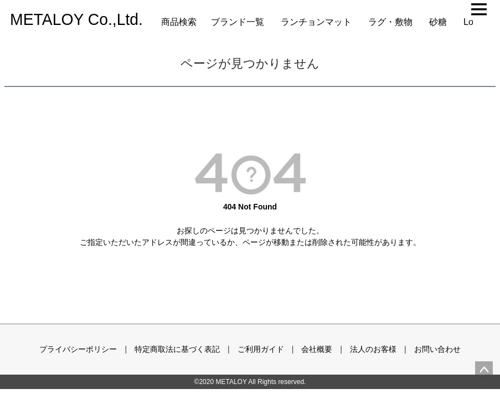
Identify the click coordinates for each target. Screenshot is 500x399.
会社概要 (316, 349)
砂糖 (438, 22)
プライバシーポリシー (78, 349)
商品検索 (179, 22)
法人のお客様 (373, 349)
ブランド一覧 (237, 22)
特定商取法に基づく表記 (177, 349)
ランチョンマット (316, 22)
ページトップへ (484, 370)
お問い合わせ (437, 349)
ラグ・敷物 (390, 22)
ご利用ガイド (261, 349)
